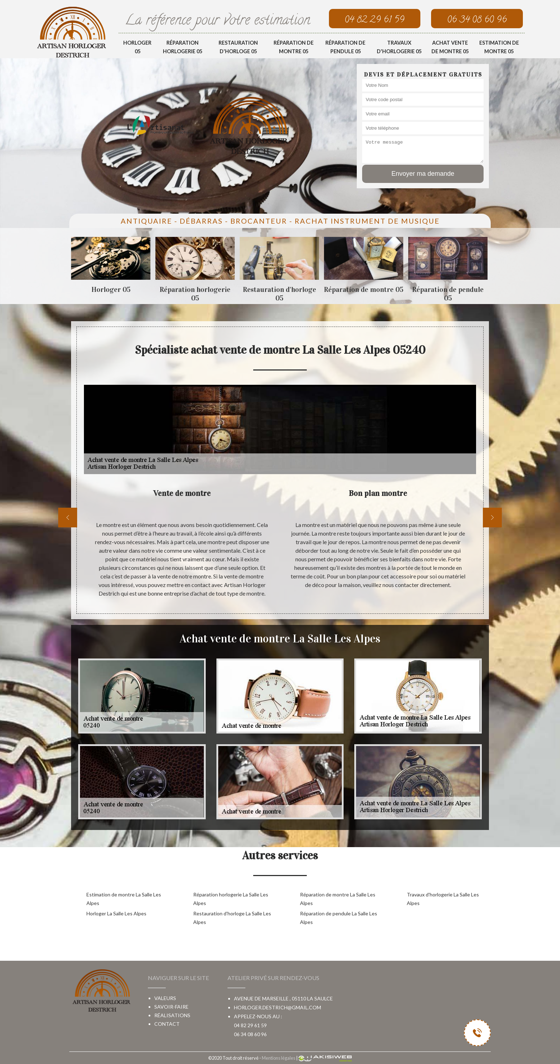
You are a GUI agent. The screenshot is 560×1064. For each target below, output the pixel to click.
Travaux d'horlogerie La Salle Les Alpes (443, 898)
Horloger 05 (137, 47)
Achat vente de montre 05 (450, 47)
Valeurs (165, 998)
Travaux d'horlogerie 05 (399, 47)
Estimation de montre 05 (499, 47)
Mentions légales (278, 1058)
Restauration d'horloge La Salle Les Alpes (232, 917)
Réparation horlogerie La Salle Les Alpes (230, 898)
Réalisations (172, 1015)
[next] (492, 517)
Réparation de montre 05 (294, 47)
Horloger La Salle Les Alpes (116, 913)
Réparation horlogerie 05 (182, 47)
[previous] (67, 517)
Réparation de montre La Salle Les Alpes (337, 898)
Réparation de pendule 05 (345, 47)
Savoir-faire (171, 1007)
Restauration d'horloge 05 (238, 47)
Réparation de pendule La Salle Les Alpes (338, 917)
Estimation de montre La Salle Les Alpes (123, 898)
